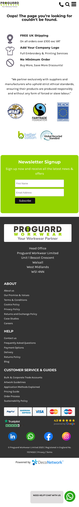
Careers (8, 323)
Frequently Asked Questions (20, 342)
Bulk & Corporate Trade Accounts (23, 377)
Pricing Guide (11, 391)
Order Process (12, 396)
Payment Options (14, 347)
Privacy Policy (12, 309)
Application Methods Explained (22, 387)
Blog (6, 361)
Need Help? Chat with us (47, 495)
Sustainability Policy (16, 400)
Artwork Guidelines (15, 382)
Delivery (8, 352)
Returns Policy (12, 357)
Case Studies (11, 318)
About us (9, 290)
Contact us (10, 338)
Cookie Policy (12, 304)
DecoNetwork (47, 462)
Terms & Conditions (15, 299)
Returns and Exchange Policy (20, 314)
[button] (14, 422)
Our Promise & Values (16, 295)
